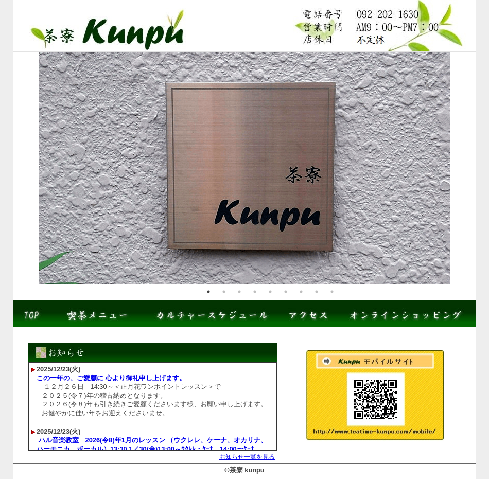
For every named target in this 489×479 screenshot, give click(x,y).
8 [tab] (316, 292)
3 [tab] (239, 292)
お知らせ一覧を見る (247, 456)
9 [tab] (332, 292)
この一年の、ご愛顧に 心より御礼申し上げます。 (112, 378)
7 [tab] (301, 292)
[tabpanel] (244, 168)
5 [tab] (270, 292)
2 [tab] (224, 292)
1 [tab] (208, 292)
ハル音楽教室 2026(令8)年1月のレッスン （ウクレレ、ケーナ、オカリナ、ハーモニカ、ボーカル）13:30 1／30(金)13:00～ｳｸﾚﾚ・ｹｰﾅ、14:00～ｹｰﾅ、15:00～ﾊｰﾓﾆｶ (152, 449)
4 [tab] (255, 292)
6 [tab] (286, 292)
